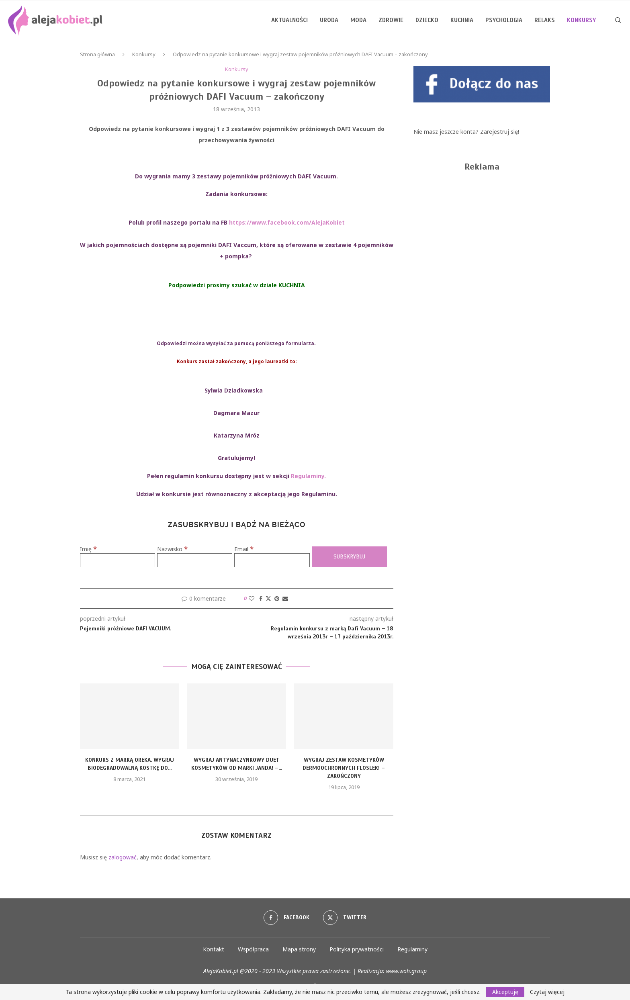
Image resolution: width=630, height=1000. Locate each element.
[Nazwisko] (194, 560)
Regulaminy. (308, 476)
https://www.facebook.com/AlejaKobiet (287, 222)
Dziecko (426, 20)
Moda (358, 20)
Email (244, 549)
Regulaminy (412, 949)
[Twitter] (344, 917)
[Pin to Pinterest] (276, 598)
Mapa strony (299, 949)
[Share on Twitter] (268, 598)
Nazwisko (172, 549)
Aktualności (289, 20)
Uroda (329, 20)
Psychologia (503, 20)
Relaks (544, 20)
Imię (88, 549)
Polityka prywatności (356, 949)
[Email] (271, 560)
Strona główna (97, 54)
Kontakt (213, 949)
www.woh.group (406, 971)
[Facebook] (286, 917)
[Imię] (117, 560)
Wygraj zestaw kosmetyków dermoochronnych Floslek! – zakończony (344, 768)
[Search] (618, 20)
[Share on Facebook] (260, 598)
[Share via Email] (285, 598)
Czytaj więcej (547, 992)
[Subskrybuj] (349, 557)
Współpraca (253, 949)
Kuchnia (461, 20)
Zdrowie (390, 20)
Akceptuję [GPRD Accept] (505, 992)
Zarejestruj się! (499, 131)
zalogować (122, 857)
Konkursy (143, 54)
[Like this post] (251, 598)
